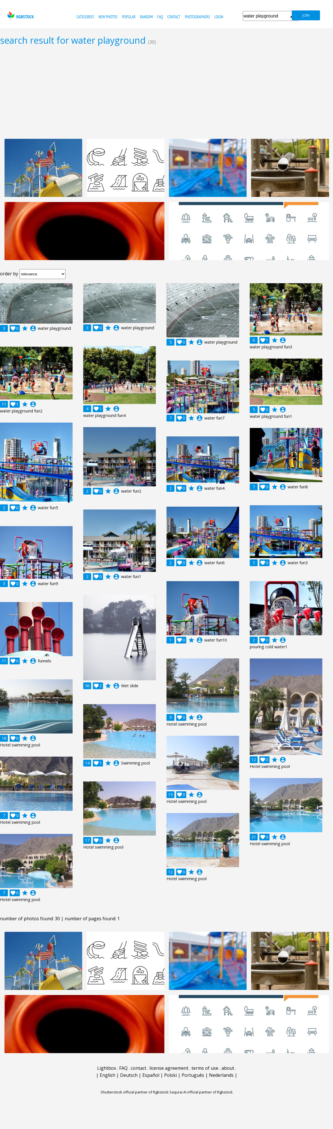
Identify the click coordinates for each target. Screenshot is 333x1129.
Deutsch (129, 1075)
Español (150, 1075)
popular (129, 16)
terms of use (204, 1068)
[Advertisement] (166, 91)
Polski (170, 1075)
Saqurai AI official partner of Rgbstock (201, 1092)
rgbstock (20, 15)
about (227, 1068)
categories (85, 16)
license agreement (168, 1068)
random (146, 16)
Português (193, 1075)
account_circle (33, 328)
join (306, 15)
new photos (108, 16)
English (107, 1075)
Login (218, 16)
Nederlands (221, 1075)
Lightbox (106, 1068)
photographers (197, 16)
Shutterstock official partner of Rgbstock (135, 1092)
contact (173, 16)
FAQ (160, 16)
